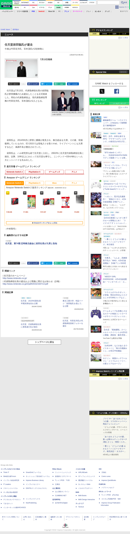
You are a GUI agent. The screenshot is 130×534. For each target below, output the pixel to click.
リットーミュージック (63, 472)
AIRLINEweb (82, 472)
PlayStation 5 (34, 172)
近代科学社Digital (61, 503)
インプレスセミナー (33, 484)
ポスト (16, 84)
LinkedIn (75, 84)
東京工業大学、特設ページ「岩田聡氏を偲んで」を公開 (73, 303)
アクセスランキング (104, 30)
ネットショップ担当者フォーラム (38, 476)
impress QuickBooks (108, 480)
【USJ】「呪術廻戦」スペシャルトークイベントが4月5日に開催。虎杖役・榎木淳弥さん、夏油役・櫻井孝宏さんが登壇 (115, 335)
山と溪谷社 (56, 488)
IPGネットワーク (105, 492)
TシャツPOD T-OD (62, 480)
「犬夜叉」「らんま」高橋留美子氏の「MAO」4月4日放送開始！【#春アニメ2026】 (115, 260)
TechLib (81, 507)
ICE (100, 469)
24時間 (104, 34)
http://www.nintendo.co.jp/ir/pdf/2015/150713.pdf (25, 284)
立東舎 (57, 484)
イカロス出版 (80, 469)
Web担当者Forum (9, 476)
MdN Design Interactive (86, 499)
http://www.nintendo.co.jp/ (15, 278)
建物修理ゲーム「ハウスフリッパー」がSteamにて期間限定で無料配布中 (115, 123)
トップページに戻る (44, 342)
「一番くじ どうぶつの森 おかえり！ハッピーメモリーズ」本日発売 (114, 242)
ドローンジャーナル (10, 488)
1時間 (94, 34)
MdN (77, 492)
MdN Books (82, 496)
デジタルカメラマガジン (12, 499)
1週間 (114, 34)
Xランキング (101, 100)
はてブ (48, 84)
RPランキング (99, 103)
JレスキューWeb (84, 484)
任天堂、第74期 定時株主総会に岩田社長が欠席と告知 (31, 243)
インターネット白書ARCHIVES (14, 507)
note (61, 84)
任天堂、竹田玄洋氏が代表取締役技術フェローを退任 (73, 323)
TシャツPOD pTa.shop (110, 495)
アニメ (74, 172)
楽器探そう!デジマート (63, 476)
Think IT (6, 472)
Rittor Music (57, 469)
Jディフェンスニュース (86, 476)
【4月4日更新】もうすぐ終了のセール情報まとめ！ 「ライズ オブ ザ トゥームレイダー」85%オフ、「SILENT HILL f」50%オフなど (115, 223)
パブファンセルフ (107, 488)
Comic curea (105, 476)
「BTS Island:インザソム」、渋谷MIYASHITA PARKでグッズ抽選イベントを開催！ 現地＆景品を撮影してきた (115, 157)
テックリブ (80, 503)
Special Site (101, 72)
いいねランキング (119, 103)
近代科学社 (56, 499)
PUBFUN (102, 484)
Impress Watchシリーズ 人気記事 (110, 371)
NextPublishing (31, 503)
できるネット (8, 503)
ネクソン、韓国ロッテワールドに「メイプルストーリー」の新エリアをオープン (115, 361)
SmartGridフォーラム (33, 472)
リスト (23, 84)
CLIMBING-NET (60, 496)
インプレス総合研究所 (11, 480)
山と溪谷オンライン (62, 492)
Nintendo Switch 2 (14, 172)
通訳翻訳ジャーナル (85, 480)
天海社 (103, 472)
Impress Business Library (35, 480)
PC (59, 11)
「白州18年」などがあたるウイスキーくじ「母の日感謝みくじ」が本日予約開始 (115, 348)
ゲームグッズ (54, 172)
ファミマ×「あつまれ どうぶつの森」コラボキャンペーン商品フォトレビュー (115, 421)
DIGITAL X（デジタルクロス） (37, 488)
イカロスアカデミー (85, 488)
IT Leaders (7, 484)
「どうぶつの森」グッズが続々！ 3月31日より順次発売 (112, 413)
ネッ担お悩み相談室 (10, 492)
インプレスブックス (33, 499)
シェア (35, 84)
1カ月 (124, 34)
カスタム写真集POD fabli (111, 499)
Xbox (54, 183)
